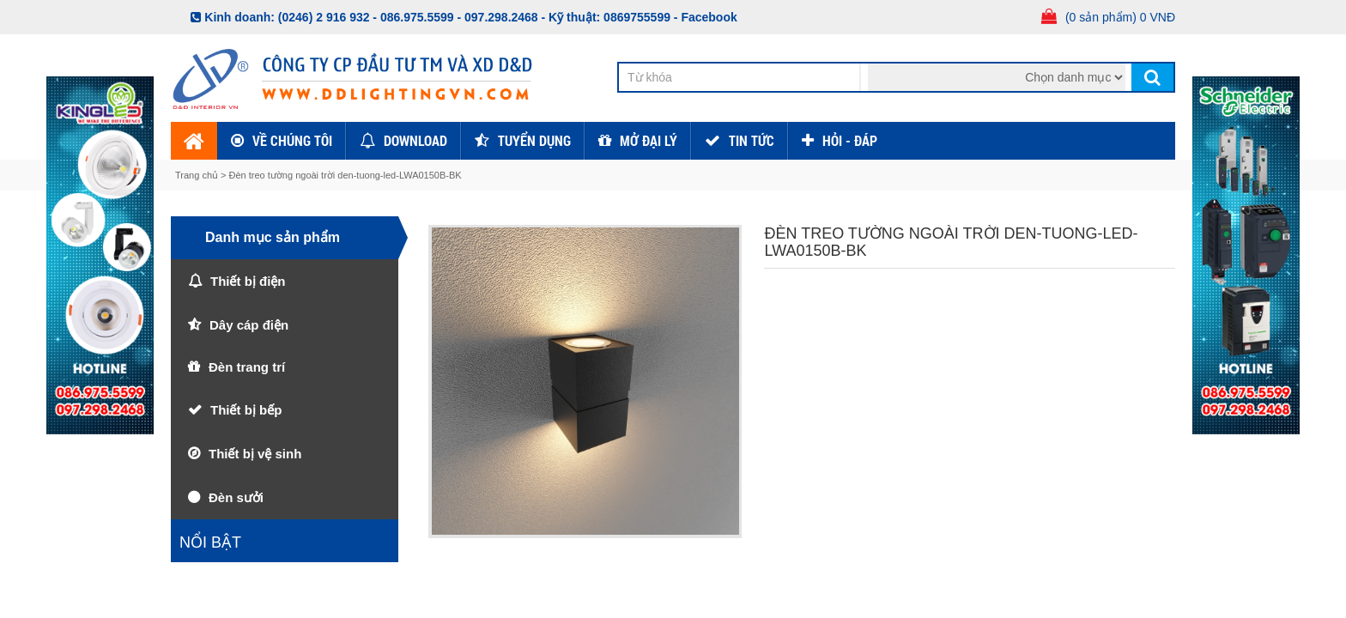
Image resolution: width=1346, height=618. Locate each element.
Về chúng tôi (292, 140)
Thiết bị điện (247, 281)
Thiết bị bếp (246, 410)
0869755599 (636, 17)
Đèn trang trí (247, 367)
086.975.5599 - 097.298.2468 (459, 17)
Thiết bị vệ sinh (255, 453)
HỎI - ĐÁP (849, 140)
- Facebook (705, 17)
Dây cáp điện (248, 325)
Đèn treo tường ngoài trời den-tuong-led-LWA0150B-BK (345, 175)
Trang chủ (198, 175)
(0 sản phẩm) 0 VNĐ (1120, 17)
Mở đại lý (648, 140)
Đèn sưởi (236, 497)
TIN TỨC (751, 140)
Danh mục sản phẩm (272, 237)
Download (415, 140)
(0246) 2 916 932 (324, 17)
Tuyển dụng (534, 140)
